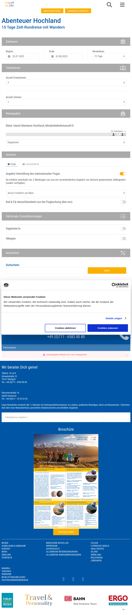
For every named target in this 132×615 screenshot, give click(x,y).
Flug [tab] (11, 164)
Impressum (51, 546)
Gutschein (12, 265)
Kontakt (6, 548)
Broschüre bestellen (57, 543)
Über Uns (6, 554)
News (4, 551)
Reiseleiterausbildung (13, 577)
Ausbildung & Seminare (78, 11)
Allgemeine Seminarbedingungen (63, 554)
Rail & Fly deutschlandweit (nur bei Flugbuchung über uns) (39, 202)
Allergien (11, 238)
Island (94, 551)
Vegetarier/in (13, 228)
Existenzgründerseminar (15, 580)
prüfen (107, 270)
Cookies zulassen (108, 328)
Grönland (96, 554)
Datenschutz (53, 548)
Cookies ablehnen (65, 328)
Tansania (6, 571)
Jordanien (96, 560)
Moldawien (97, 557)
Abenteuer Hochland (31, 21)
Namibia (6, 568)
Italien (94, 543)
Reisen (5, 543)
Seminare (6, 574)
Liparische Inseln (100, 546)
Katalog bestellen (66, 532)
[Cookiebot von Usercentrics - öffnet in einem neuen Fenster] (114, 285)
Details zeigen (114, 318)
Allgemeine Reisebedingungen (62, 551)
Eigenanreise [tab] (30, 164)
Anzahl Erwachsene (16, 77)
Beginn (9, 51)
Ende (51, 51)
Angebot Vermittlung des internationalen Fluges (33, 173)
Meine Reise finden (52, 11)
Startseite (7, 557)
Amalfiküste (97, 548)
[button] (109, 5)
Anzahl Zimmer (14, 97)
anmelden (116, 417)
